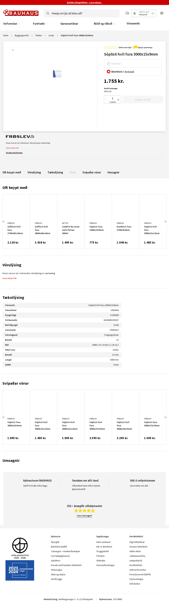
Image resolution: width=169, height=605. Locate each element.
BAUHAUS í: (117, 71)
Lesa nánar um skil (139, 485)
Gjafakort (55, 560)
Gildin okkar (135, 551)
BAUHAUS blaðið (59, 546)
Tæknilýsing (55, 172)
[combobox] (81, 13)
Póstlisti (100, 555)
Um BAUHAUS (135, 565)
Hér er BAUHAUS (104, 546)
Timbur (38, 35)
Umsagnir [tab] (11, 460)
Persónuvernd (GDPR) (140, 574)
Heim (5, 35)
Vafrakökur (134, 583)
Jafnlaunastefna (137, 555)
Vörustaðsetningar (105, 565)
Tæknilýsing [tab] (13, 297)
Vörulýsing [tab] (11, 264)
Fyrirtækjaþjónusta (60, 555)
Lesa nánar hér (12, 148)
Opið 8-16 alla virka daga (35, 485)
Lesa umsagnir (84, 515)
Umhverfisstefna (137, 569)
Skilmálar (100, 560)
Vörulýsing (34, 172)
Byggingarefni (22, 35)
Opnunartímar (69, 23)
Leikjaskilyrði (135, 560)
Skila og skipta (58, 574)
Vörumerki (133, 23)
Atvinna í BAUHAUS (138, 546)
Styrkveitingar (136, 579)
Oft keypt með (11, 172)
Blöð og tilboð (103, 23)
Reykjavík (129, 71)
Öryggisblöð (102, 551)
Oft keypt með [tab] (14, 187)
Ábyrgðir (55, 542)
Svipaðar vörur (92, 172)
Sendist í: (116, 63)
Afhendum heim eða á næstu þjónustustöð (86, 487)
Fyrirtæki (39, 23)
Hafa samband (103, 542)
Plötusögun (56, 569)
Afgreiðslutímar (137, 542)
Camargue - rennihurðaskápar (65, 551)
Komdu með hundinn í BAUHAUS (66, 565)
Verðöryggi (56, 579)
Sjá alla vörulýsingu (14, 152)
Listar (51, 35)
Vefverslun (10, 23)
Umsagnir (113, 172)
